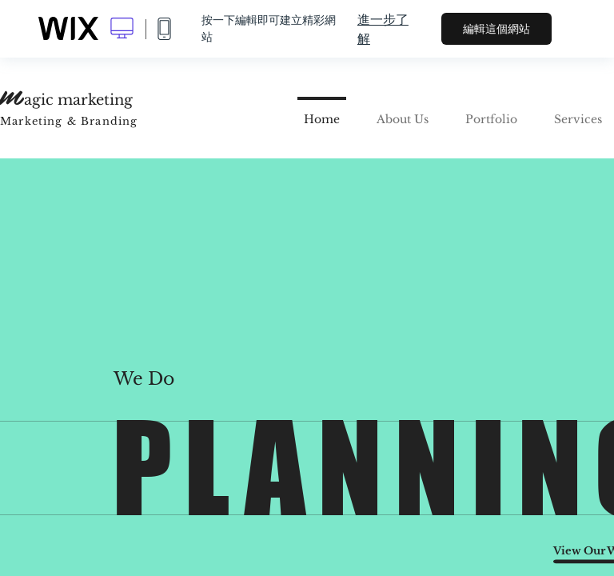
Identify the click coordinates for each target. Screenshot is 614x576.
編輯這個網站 (496, 29)
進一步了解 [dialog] (383, 28)
